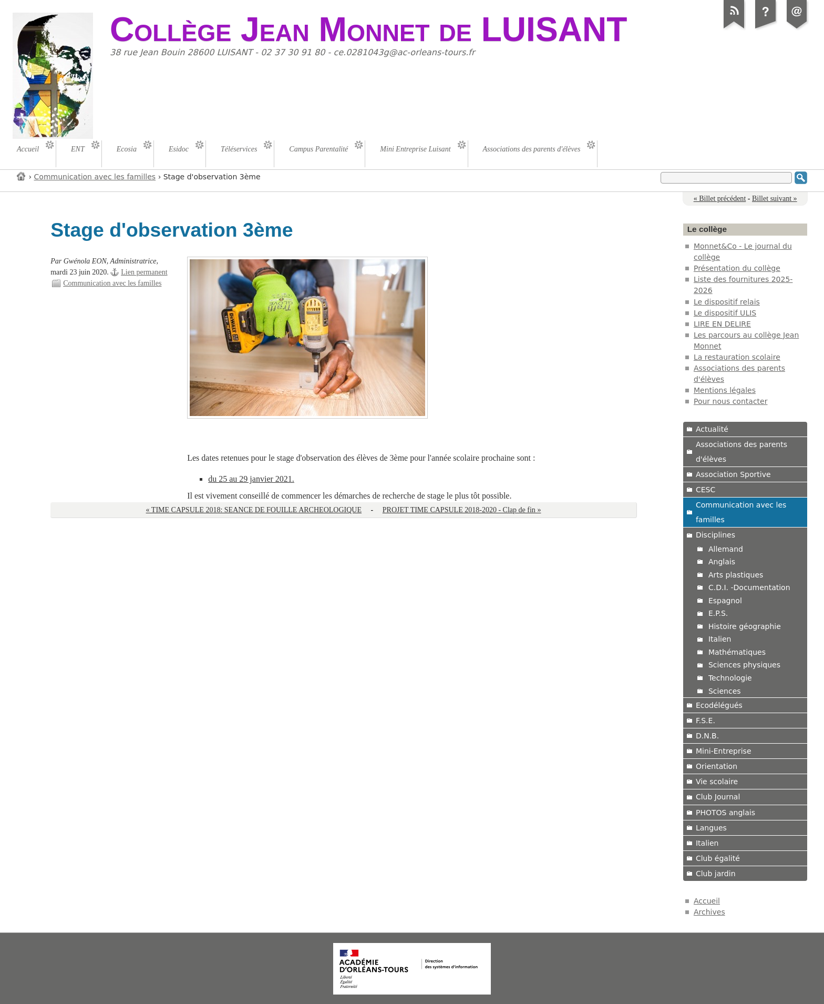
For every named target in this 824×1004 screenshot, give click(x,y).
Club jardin (716, 873)
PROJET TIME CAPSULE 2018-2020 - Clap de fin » (462, 510)
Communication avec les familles (95, 177)
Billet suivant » (774, 198)
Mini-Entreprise (723, 751)
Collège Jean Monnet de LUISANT (368, 29)
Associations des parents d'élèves (741, 451)
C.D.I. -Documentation (749, 587)
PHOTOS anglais (725, 812)
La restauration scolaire (737, 357)
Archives (709, 912)
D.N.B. (707, 736)
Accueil (21, 175)
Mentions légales (725, 390)
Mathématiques (737, 652)
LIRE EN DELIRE (722, 324)
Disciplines (715, 535)
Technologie (730, 678)
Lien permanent (144, 272)
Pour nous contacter (731, 401)
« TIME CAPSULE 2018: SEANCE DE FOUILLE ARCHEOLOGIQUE (254, 510)
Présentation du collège (737, 268)
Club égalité (718, 858)
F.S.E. (705, 720)
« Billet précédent (720, 198)
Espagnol (725, 600)
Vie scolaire (717, 781)
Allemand (725, 549)
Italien (720, 639)
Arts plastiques (735, 575)
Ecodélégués (719, 705)
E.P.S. (718, 613)
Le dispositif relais (727, 302)
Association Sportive (733, 474)
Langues (711, 828)
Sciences (724, 691)
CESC (705, 489)
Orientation (716, 766)
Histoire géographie (744, 626)
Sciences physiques (744, 665)
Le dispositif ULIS (725, 313)
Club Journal (718, 797)
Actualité (712, 429)
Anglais (721, 561)
